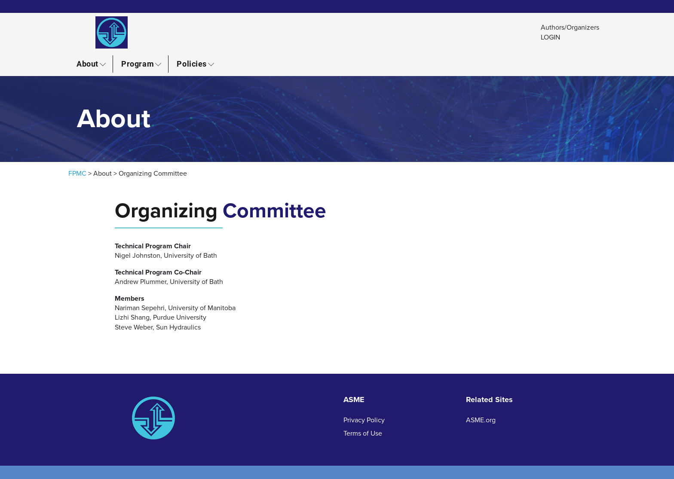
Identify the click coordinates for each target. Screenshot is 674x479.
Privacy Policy (364, 420)
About (87, 63)
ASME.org (481, 420)
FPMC (77, 173)
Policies (191, 63)
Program (137, 63)
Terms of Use (362, 433)
